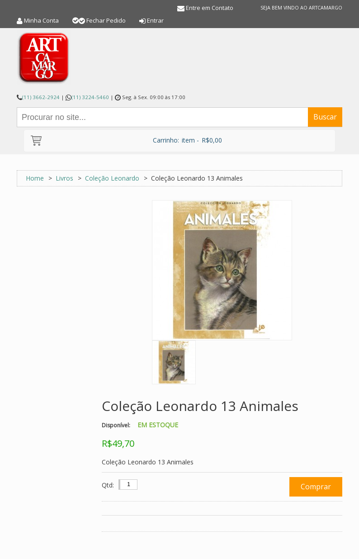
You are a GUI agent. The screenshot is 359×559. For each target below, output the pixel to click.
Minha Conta (41, 20)
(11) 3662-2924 (41, 97)
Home (35, 178)
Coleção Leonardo (112, 178)
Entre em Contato (209, 8)
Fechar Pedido (106, 20)
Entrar (155, 20)
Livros (64, 178)
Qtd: (108, 485)
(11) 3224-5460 (90, 97)
